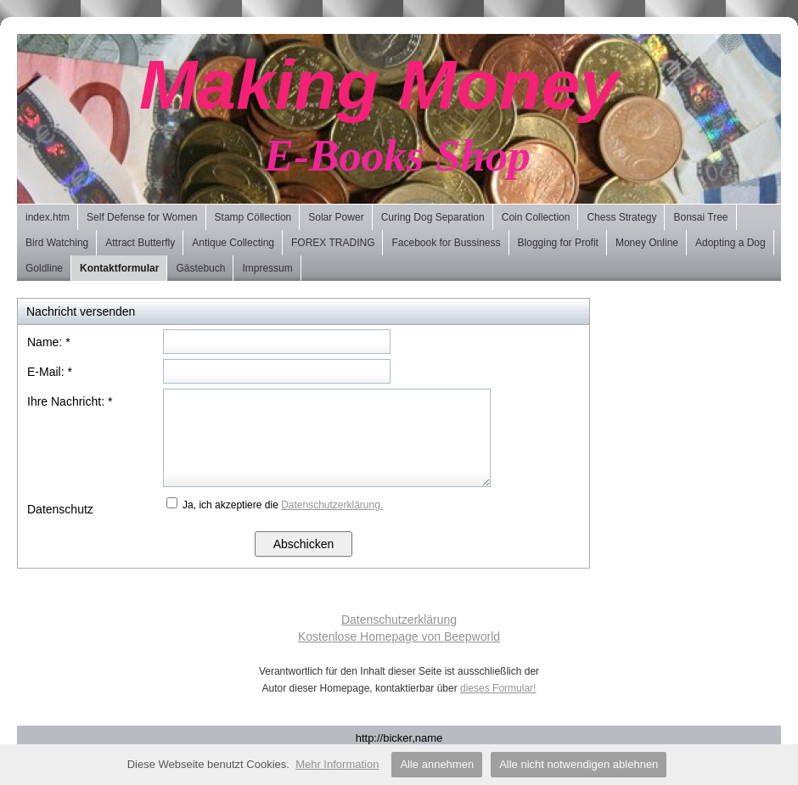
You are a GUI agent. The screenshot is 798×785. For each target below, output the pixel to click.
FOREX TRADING (332, 243)
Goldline (44, 268)
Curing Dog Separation (433, 217)
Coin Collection (536, 217)
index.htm (47, 217)
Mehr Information (337, 764)
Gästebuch (200, 268)
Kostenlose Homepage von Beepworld (399, 636)
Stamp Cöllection (253, 217)
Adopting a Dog (730, 243)
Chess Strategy (621, 217)
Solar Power (335, 217)
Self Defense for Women (142, 217)
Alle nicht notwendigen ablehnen (578, 764)
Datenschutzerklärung (399, 619)
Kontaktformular (119, 268)
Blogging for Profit (558, 243)
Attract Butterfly (140, 243)
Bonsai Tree (700, 217)
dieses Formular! (498, 688)
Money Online (646, 243)
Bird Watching (56, 243)
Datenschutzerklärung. (332, 505)
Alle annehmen (437, 764)
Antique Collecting (233, 243)
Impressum (267, 268)
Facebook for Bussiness (445, 243)
